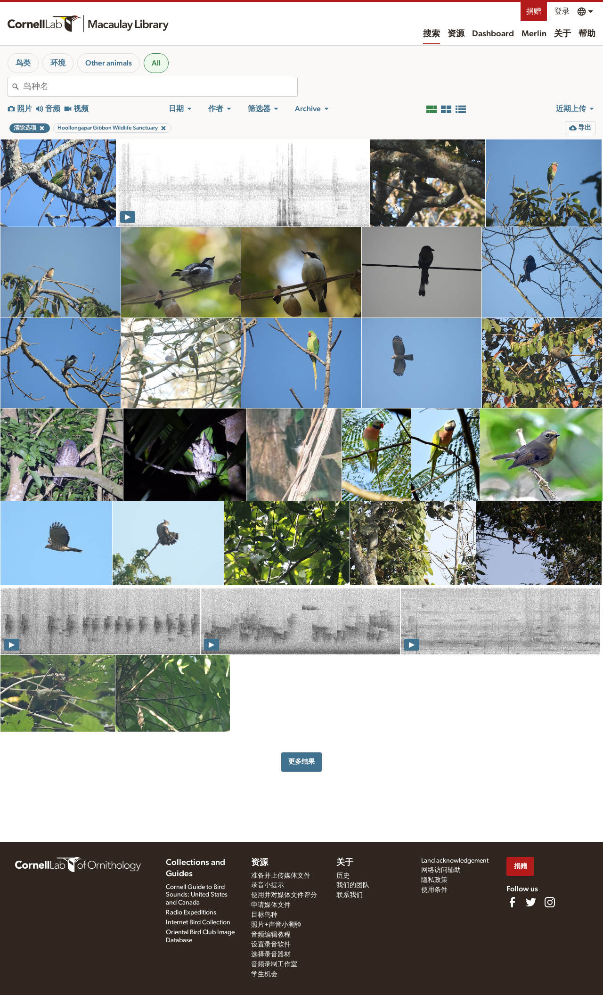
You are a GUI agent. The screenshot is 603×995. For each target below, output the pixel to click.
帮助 (587, 34)
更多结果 (301, 761)
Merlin (534, 34)
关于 (562, 34)
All (156, 63)
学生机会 (264, 974)
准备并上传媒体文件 (280, 876)
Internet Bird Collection (198, 922)
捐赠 (533, 11)
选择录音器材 (271, 954)
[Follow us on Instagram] (549, 902)
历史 (343, 876)
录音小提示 (267, 885)
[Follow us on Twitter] (531, 902)
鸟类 (23, 63)
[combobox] (160, 86)
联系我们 (349, 895)
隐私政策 (434, 880)
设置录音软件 (271, 944)
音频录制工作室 (274, 964)
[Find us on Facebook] (512, 902)
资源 (456, 34)
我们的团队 (352, 885)
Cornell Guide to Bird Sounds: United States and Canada (197, 895)
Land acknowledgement (455, 860)
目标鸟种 (264, 915)
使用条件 (434, 890)
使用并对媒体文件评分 (284, 895)
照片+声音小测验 (276, 925)
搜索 (431, 34)
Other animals (108, 63)
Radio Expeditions (191, 912)
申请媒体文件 (271, 905)
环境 (57, 63)
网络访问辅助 (441, 870)
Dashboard (493, 34)
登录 (562, 11)
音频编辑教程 (271, 934)
